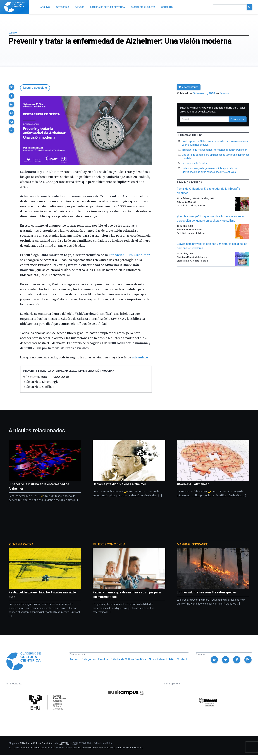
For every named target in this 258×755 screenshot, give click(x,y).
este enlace (140, 357)
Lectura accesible (35, 87)
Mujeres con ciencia (109, 544)
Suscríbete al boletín (162, 659)
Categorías (88, 659)
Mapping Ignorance (192, 544)
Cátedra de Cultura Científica (128, 659)
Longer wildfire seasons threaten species (207, 592)
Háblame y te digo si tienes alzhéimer (119, 484)
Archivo (74, 659)
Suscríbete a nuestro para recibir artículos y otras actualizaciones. (213, 109)
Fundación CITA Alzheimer (129, 255)
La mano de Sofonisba (194, 163)
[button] (11, 87)
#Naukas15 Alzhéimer (193, 484)
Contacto (182, 659)
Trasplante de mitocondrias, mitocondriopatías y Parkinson (214, 149)
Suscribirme (238, 119)
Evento (13, 33)
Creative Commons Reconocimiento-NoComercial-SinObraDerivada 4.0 (108, 747)
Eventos (224, 93)
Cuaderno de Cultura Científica (35, 747)
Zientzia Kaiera (21, 544)
